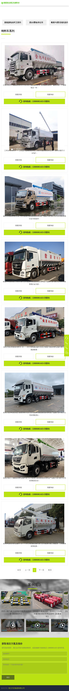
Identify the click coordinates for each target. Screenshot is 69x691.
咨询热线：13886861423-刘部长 (36, 101)
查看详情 (18, 94)
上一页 (27, 570)
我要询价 (50, 94)
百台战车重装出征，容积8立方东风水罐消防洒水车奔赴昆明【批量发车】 (47, 613)
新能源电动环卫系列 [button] (12, 22)
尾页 (50, 570)
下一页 (41, 570)
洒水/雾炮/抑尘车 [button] (36, 22)
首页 (19, 570)
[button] (66, 3)
